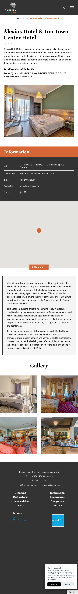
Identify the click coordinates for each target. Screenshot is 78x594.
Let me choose (51, 579)
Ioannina (20, 493)
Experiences (57, 497)
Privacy (72, 592)
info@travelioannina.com (28, 485)
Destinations (20, 497)
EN (58, 7)
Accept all (54, 584)
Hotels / (26, 18)
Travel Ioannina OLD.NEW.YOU (11, 8)
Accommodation (21, 502)
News (20, 506)
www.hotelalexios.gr (29, 186)
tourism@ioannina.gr (51, 485)
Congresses (57, 502)
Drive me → (39, 267)
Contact (57, 506)
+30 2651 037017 (39, 481)
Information (57, 493)
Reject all (67, 584)
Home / (19, 18)
